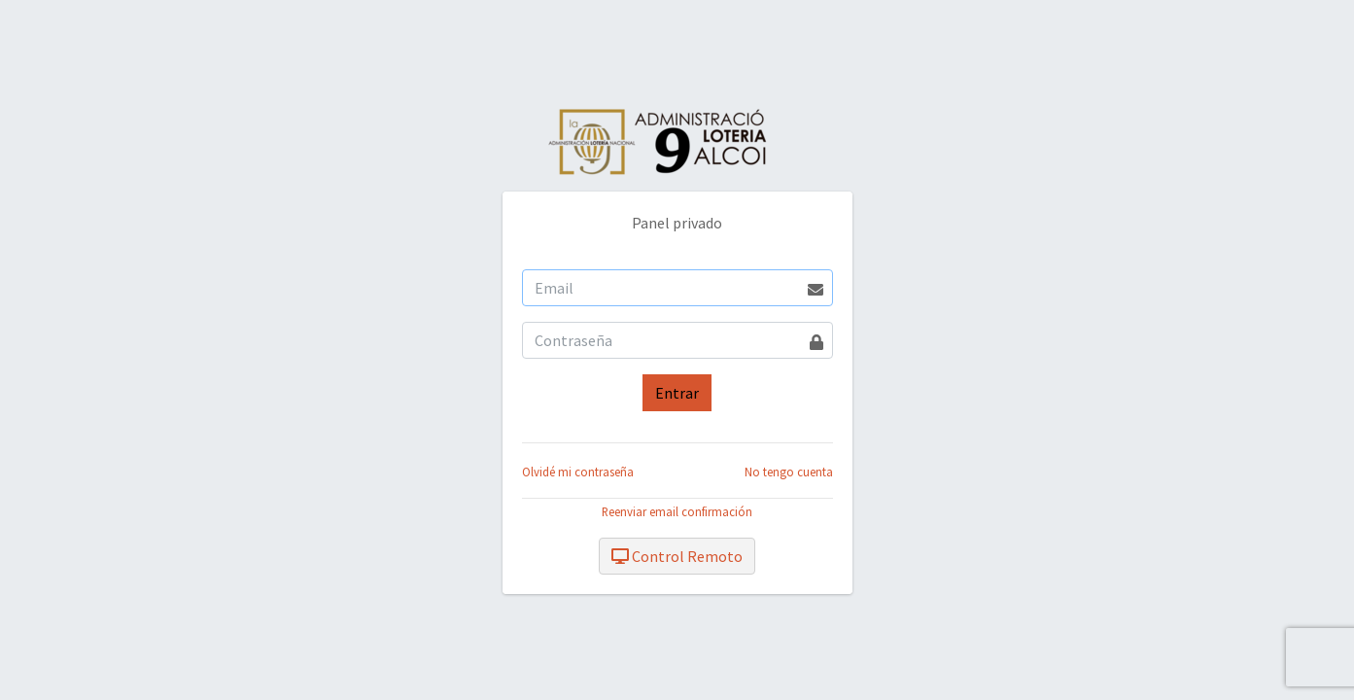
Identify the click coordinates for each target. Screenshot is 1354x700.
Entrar (677, 392)
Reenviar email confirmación (677, 511)
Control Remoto (677, 556)
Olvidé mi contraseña (578, 471)
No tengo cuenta (789, 471)
